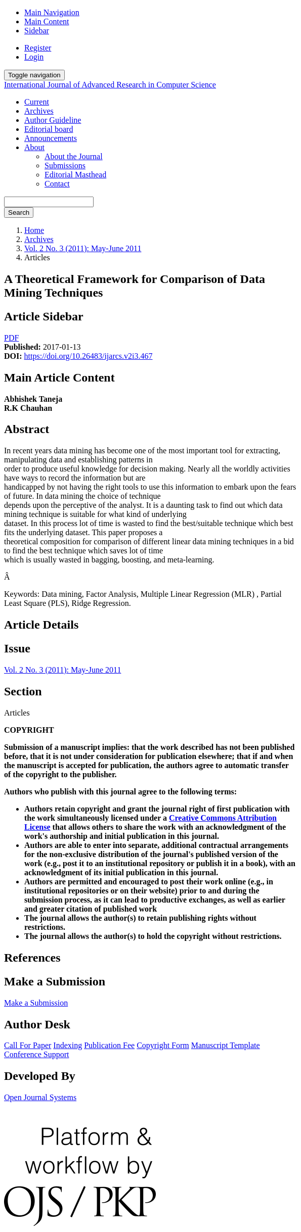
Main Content (46, 21)
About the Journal (74, 156)
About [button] (34, 147)
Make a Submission (36, 1003)
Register (37, 47)
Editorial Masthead (75, 174)
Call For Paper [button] (27, 1045)
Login (34, 57)
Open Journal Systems (40, 1097)
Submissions (65, 165)
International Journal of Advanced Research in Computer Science (110, 84)
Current (36, 102)
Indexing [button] (67, 1045)
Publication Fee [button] (109, 1045)
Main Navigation (51, 12)
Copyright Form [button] (163, 1045)
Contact (57, 183)
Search (18, 212)
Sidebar (36, 30)
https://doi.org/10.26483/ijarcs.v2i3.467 (88, 356)
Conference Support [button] (36, 1054)
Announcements (50, 138)
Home (34, 230)
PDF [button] (11, 338)
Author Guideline (52, 120)
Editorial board (48, 129)
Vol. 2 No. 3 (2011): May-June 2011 (82, 248)
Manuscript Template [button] (225, 1045)
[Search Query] (49, 202)
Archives (39, 111)
